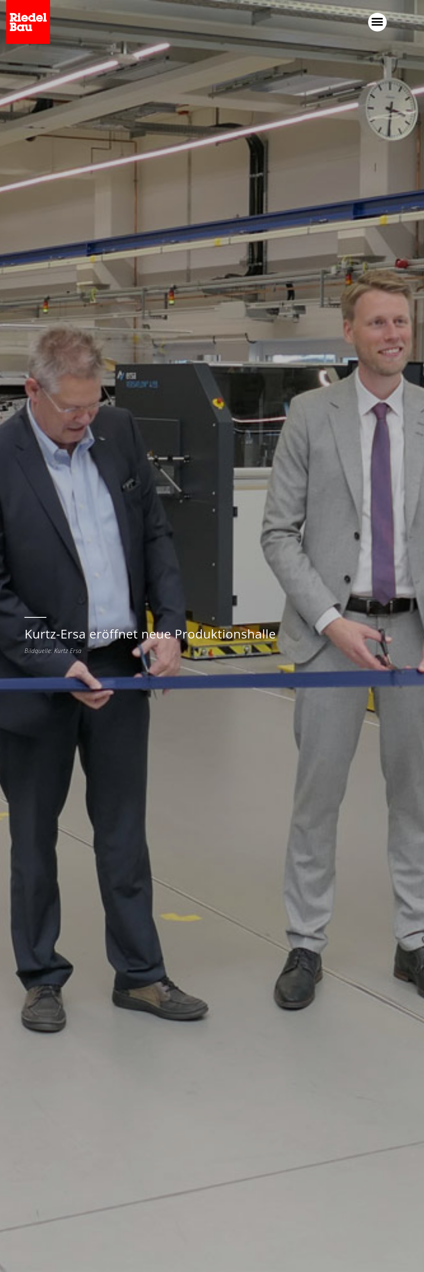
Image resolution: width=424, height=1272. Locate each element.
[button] (377, 22)
